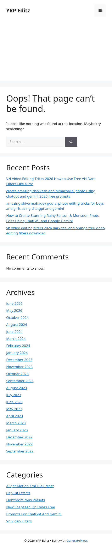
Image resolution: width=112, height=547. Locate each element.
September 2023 (19, 380)
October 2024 (17, 317)
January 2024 (17, 352)
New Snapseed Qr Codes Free (30, 507)
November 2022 (19, 444)
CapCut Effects (18, 493)
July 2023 (13, 394)
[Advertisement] (56, 52)
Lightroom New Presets (25, 500)
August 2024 (16, 324)
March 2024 (16, 338)
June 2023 (14, 401)
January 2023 (17, 430)
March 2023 (16, 423)
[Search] (71, 142)
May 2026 (14, 310)
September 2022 (19, 451)
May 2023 (14, 409)
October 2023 (17, 373)
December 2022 (19, 437)
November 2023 (19, 366)
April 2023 (14, 416)
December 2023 (19, 359)
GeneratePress (77, 540)
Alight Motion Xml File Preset (30, 485)
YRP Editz (18, 10)
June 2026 (14, 303)
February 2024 (18, 345)
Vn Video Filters (19, 521)
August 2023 (16, 387)
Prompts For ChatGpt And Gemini (34, 514)
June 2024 (14, 331)
